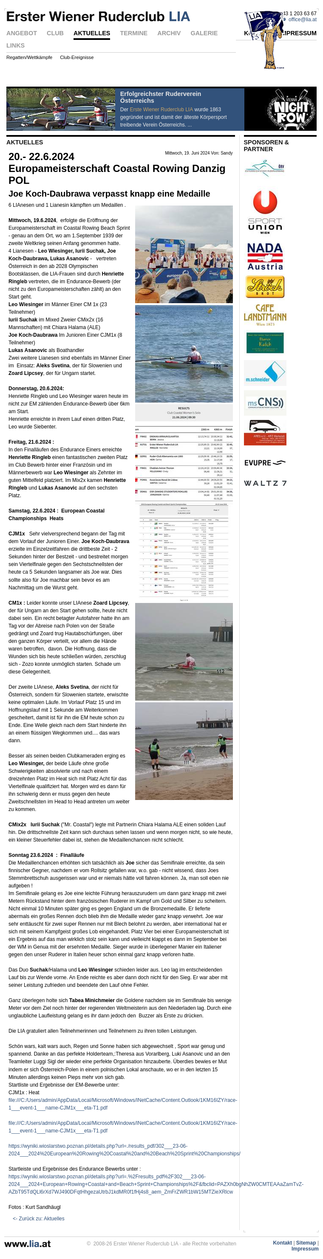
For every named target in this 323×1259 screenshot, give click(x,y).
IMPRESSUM (298, 34)
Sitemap (306, 1243)
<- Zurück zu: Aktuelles (39, 1219)
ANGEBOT (21, 34)
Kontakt (282, 1243)
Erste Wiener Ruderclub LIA (161, 110)
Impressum (305, 1249)
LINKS (15, 46)
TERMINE (133, 34)
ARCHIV (169, 34)
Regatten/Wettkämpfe (29, 57)
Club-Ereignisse (77, 57)
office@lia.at (303, 20)
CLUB (55, 34)
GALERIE (204, 34)
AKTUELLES (92, 34)
